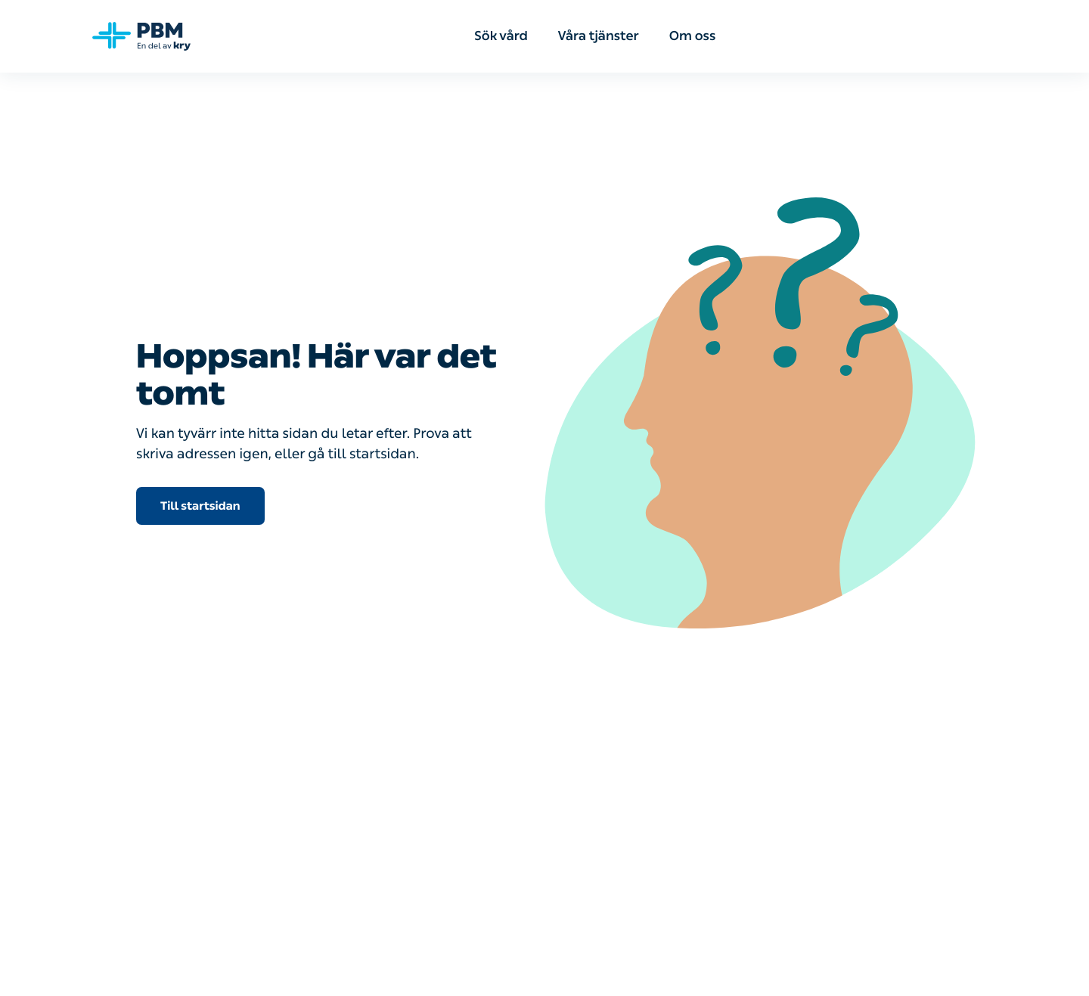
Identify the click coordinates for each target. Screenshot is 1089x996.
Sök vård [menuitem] (501, 36)
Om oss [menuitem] (692, 36)
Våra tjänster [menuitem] (598, 36)
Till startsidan (200, 506)
